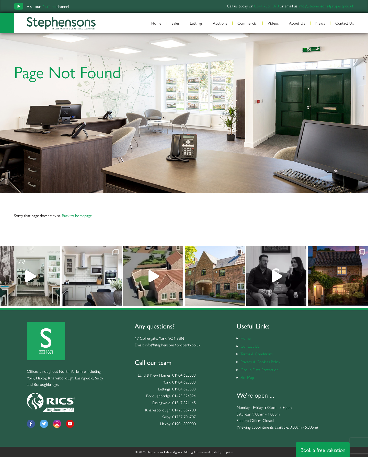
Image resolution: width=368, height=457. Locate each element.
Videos (273, 23)
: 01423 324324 (183, 396)
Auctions (220, 23)
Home (156, 23)
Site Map (247, 377)
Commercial (247, 23)
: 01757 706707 (183, 417)
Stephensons (61, 23)
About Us (297, 23)
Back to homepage (77, 215)
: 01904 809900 (183, 424)
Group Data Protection (259, 370)
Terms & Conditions (256, 354)
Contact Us (344, 23)
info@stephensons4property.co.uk (326, 6)
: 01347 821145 (183, 403)
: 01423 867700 (183, 410)
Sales (176, 23)
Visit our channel (48, 6)
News (320, 23)
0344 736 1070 (266, 6)
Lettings (196, 23)
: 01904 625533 (183, 375)
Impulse (228, 451)
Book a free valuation (323, 449)
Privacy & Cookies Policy (260, 362)
